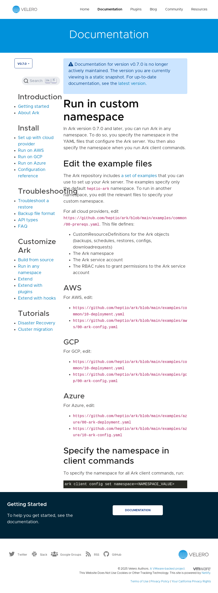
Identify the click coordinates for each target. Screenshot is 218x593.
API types (28, 220)
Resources (199, 9)
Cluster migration (35, 329)
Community (174, 9)
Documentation (110, 9)
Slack (43, 554)
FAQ (22, 226)
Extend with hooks (37, 298)
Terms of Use (139, 581)
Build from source (36, 260)
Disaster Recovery (36, 323)
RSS (96, 554)
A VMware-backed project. (180, 568)
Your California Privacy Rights (191, 581)
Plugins (136, 9)
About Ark (28, 113)
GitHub (116, 554)
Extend (25, 279)
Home (84, 9)
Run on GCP (30, 157)
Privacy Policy (160, 581)
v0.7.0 (22, 63)
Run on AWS (31, 150)
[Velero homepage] (25, 9)
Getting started (33, 107)
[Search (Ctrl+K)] (41, 81)
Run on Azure (32, 163)
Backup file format (36, 214)
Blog (153, 9)
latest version (132, 84)
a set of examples (139, 176)
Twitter (22, 554)
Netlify (206, 572)
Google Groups (70, 554)
